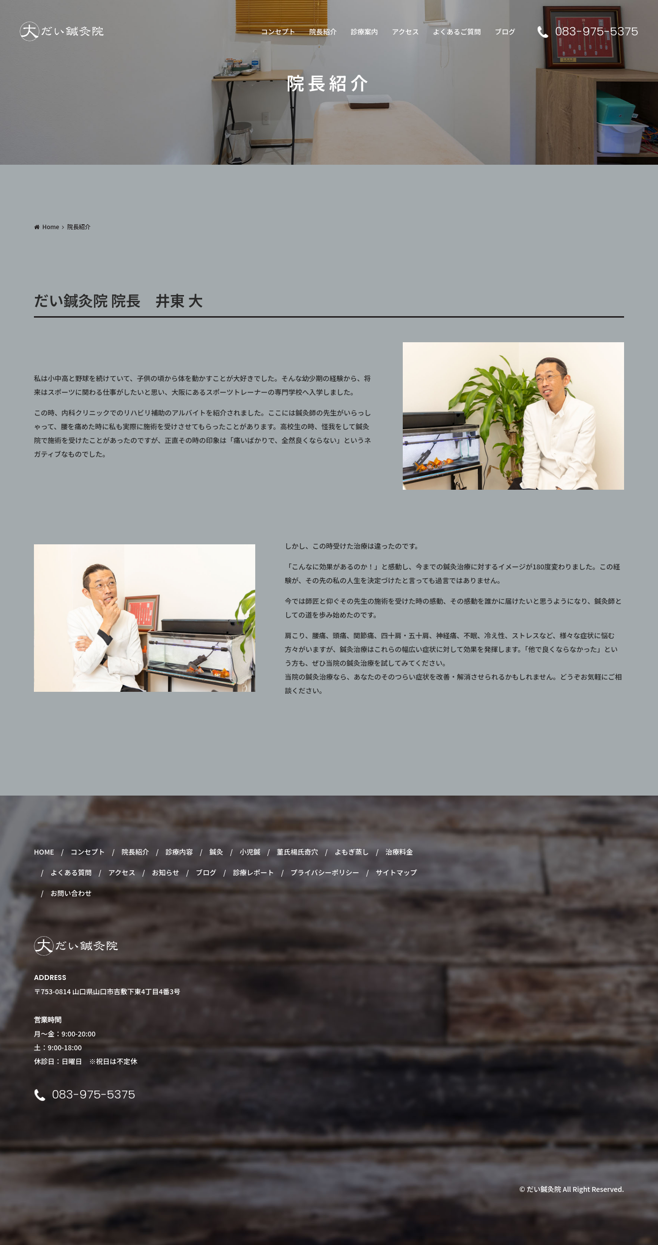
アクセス (405, 31)
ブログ (505, 31)
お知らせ (165, 872)
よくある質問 (70, 872)
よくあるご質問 (457, 31)
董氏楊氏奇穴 (297, 852)
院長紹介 (323, 31)
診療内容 (179, 852)
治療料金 (399, 852)
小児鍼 (249, 852)
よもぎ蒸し (351, 852)
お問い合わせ (70, 893)
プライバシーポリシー (325, 872)
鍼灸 (216, 852)
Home (50, 226)
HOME (44, 852)
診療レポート (253, 872)
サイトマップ (396, 872)
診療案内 (364, 31)
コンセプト (278, 31)
